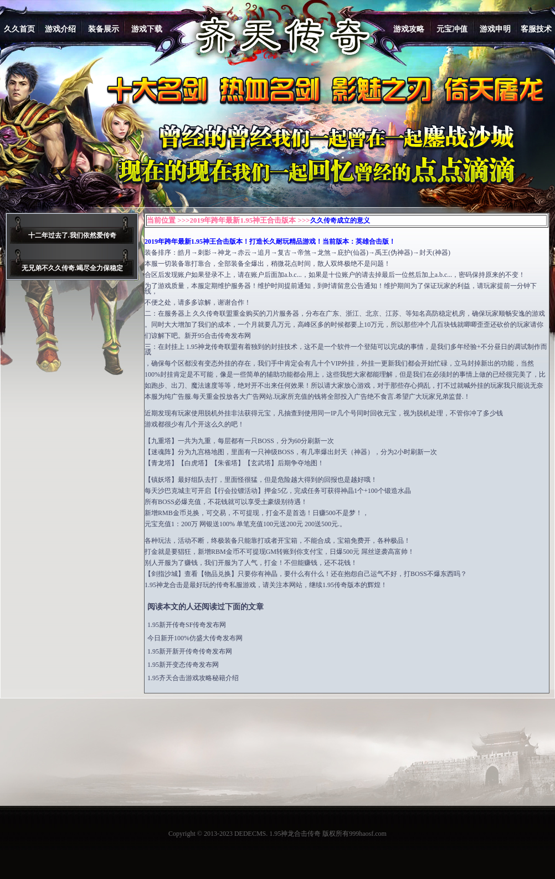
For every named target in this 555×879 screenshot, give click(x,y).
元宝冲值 (451, 29)
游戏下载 (146, 29)
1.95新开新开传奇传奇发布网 (189, 651)
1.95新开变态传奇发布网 (183, 665)
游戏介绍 (60, 29)
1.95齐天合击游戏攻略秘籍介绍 (193, 678)
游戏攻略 (408, 29)
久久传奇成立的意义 (340, 220)
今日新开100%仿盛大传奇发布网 (195, 638)
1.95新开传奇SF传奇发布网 (186, 625)
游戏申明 (495, 29)
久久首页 (19, 29)
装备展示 (103, 29)
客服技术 (536, 29)
